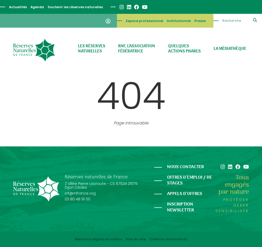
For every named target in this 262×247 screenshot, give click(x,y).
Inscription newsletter (180, 207)
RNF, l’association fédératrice (136, 49)
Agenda (37, 7)
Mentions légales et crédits (98, 239)
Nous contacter (185, 167)
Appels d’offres (184, 194)
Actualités (18, 7)
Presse (200, 21)
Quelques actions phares (184, 49)
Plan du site (136, 239)
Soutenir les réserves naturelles (75, 7)
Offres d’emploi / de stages (189, 180)
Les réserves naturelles (91, 49)
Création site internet (168, 239)
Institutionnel (179, 21)
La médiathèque (230, 49)
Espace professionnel (144, 21)
